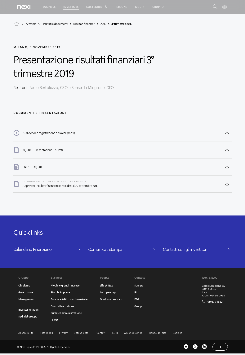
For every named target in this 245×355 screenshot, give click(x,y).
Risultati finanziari (84, 23)
